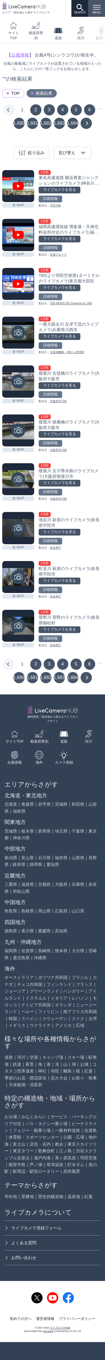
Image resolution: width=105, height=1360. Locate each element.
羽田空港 (88, 1157)
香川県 (27, 930)
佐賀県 (27, 950)
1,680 (19, 123)
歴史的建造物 (50, 1196)
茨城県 (10, 831)
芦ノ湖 (36, 1164)
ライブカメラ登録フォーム (33, 1227)
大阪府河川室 (58, 401)
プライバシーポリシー (77, 1319)
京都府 (44, 884)
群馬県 (44, 831)
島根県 (27, 911)
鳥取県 (10, 911)
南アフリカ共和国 (80, 1011)
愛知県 (52, 864)
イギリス (17, 1025)
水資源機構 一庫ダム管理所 (67, 352)
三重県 (10, 884)
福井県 (61, 857)
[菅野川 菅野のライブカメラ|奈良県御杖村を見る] (18, 626)
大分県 (78, 950)
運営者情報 (45, 1319)
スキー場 (75, 1057)
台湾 (92, 1018)
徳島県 (10, 930)
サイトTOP (13, 30)
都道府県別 (36, 30)
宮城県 (61, 804)
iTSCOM (55, 205)
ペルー (27, 1011)
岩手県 (44, 804)
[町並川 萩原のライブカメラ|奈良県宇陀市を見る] (18, 577)
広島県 (61, 911)
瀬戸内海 (42, 1157)
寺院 (55, 1071)
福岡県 (10, 950)
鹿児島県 (21, 957)
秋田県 (78, 804)
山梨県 (78, 857)
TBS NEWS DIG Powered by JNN (71, 303)
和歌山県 (21, 891)
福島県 (19, 811)
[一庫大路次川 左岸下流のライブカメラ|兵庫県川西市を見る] (18, 333)
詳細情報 (50, 199)
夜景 (29, 1064)
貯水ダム (75, 1164)
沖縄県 (40, 957)
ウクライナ (40, 1025)
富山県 (27, 857)
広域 (80, 1025)
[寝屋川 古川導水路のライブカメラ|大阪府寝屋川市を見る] (18, 479)
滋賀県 (27, 884)
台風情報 (20, 55)
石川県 (44, 857)
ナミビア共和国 (36, 1004)
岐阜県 (19, 864)
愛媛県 (44, 930)
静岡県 (36, 864)
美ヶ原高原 (65, 1157)
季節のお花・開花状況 (25, 1078)
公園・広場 (73, 1137)
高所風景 (71, 1171)
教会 (59, 1144)
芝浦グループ (58, 254)
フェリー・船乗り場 (32, 1130)
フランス (84, 984)
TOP (15, 93)
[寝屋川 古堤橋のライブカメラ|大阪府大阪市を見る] (18, 381)
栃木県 (27, 831)
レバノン (80, 998)
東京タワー (23, 1150)
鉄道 (17, 1064)
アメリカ (63, 1025)
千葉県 (78, 831)
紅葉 (88, 1071)
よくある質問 (20, 1242)
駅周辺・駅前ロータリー (36, 1171)
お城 (84, 1064)
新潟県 (10, 857)
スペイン (29, 1018)
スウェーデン (54, 1018)
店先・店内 (40, 1144)
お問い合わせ (20, 1257)
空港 (34, 1057)
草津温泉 (54, 1164)
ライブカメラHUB (60, 1327)
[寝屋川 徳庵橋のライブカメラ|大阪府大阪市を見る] (18, 430)
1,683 (59, 123)
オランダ (63, 1004)
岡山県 (44, 911)
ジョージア (14, 991)
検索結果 (44, 93)
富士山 (19, 1144)
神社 (42, 1071)
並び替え (73, 152)
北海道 (10, 804)
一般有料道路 (67, 1130)
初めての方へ (21, 1319)
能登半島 (17, 1164)
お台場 (10, 1116)
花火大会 (59, 1078)
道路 (58, 33)
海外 (39, 757)
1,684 (72, 123)
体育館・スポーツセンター (34, 1137)
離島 (67, 1071)
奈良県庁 (55, 547)
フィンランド (59, 984)
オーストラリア (19, 977)
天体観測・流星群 (25, 1084)
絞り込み (31, 152)
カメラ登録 (64, 757)
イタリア (59, 998)
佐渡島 (90, 1130)
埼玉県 (61, 831)
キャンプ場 (52, 1057)
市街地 (10, 1196)
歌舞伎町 (46, 1150)
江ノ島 (65, 1150)
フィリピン (48, 1011)
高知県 (61, 930)
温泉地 (73, 1196)
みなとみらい (33, 1116)
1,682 (46, 123)
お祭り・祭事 (84, 1078)
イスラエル (35, 998)
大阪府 (61, 884)
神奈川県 (21, 837)
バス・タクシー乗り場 (46, 1123)
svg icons (48, 1331)
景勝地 (27, 1196)
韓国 (13, 1018)
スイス (78, 1018)
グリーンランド (44, 991)
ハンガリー (73, 991)
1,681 (32, 123)
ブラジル (80, 977)
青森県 (27, 804)
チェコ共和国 (29, 984)
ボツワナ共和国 (52, 977)
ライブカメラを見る (59, 190)
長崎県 (44, 950)
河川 (80, 33)
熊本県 (61, 950)
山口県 (78, 911)
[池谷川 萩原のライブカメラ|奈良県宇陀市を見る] (18, 528)
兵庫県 (78, 884)
